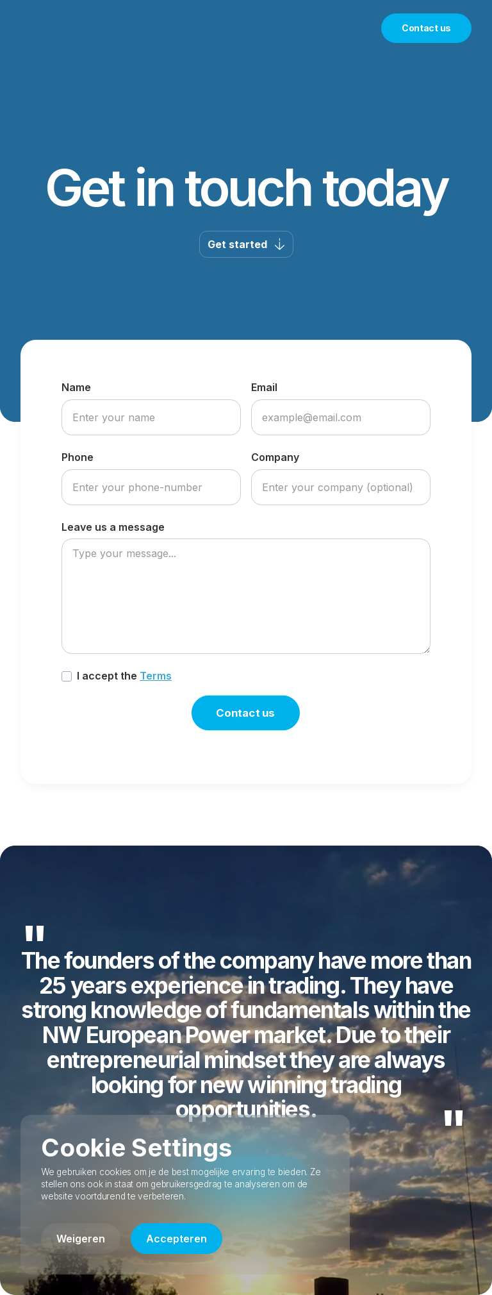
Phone (78, 457)
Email (264, 387)
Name (76, 387)
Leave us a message (113, 527)
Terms (156, 675)
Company (275, 457)
